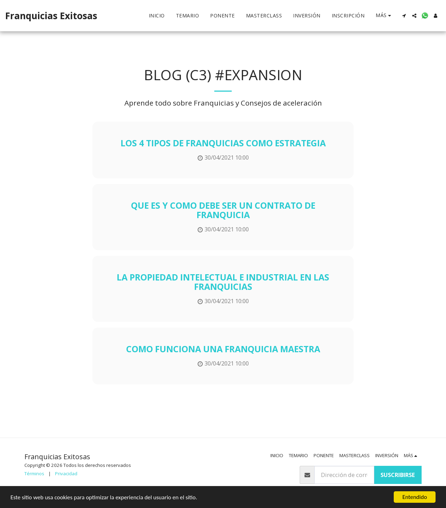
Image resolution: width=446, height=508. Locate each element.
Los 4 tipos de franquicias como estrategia (223, 143)
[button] (404, 15)
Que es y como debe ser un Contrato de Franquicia (223, 210)
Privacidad (66, 473)
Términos (34, 473)
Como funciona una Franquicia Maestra (223, 349)
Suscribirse (397, 475)
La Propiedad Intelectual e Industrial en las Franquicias (223, 281)
